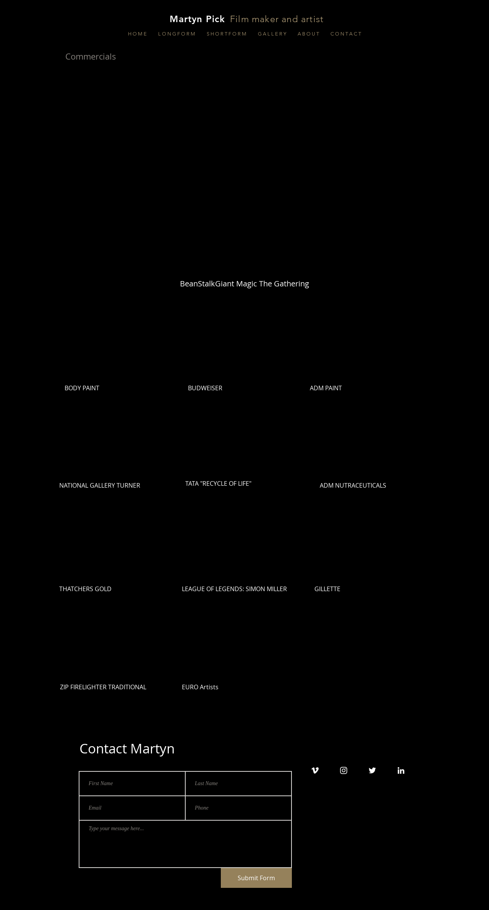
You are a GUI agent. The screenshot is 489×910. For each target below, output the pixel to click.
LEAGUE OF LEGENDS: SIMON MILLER (234, 589)
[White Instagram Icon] (343, 770)
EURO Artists (200, 687)
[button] (176, 34)
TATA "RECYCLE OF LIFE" (218, 483)
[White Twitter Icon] (372, 770)
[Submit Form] (256, 878)
